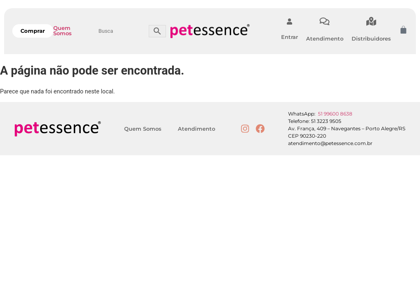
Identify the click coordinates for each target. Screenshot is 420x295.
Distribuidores (371, 38)
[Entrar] (289, 21)
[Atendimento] (324, 21)
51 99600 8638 (335, 114)
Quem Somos (62, 30)
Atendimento (324, 38)
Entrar (289, 37)
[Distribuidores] (371, 21)
